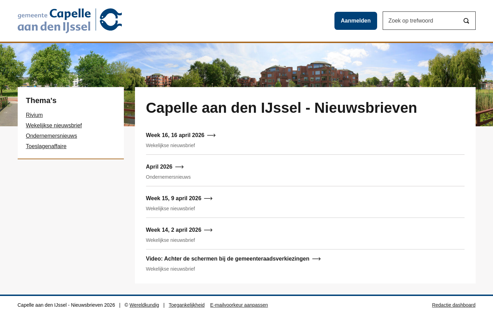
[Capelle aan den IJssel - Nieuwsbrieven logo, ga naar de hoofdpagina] (70, 20)
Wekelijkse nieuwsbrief (54, 125)
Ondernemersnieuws (51, 136)
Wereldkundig (144, 305)
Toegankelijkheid (187, 305)
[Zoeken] (466, 21)
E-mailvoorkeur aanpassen (239, 305)
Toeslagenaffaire (46, 146)
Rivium (34, 115)
